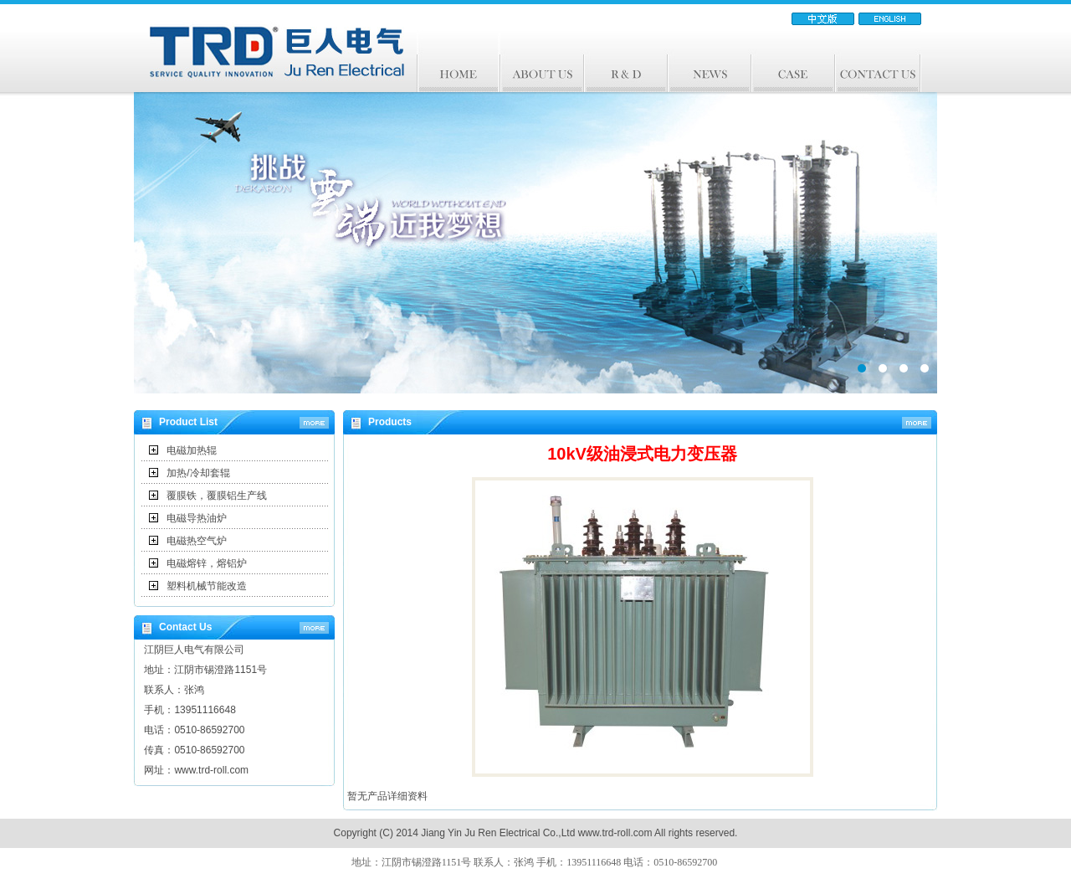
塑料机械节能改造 (207, 586)
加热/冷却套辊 (198, 473)
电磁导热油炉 (197, 518)
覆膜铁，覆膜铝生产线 (217, 495)
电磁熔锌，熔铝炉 (207, 563)
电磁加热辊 (192, 450)
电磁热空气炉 (197, 541)
